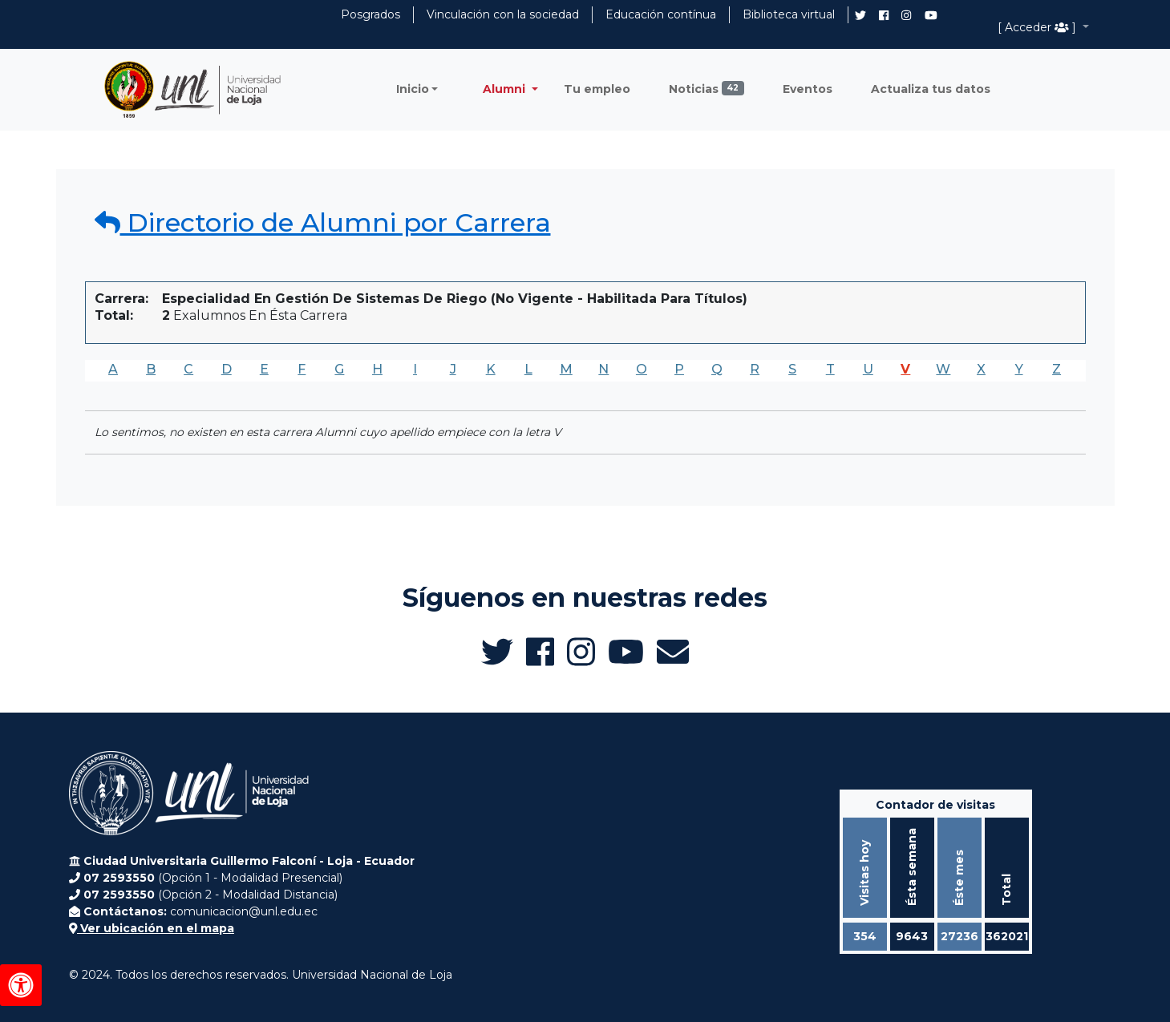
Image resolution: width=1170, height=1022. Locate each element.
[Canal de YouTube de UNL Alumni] (931, 15)
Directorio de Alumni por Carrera (323, 222)
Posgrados (370, 14)
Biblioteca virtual (789, 14)
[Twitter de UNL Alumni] (860, 16)
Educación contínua (660, 14)
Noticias (707, 88)
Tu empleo (597, 89)
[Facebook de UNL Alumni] (883, 15)
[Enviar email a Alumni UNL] (672, 651)
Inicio (412, 89)
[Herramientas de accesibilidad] (21, 985)
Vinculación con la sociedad (503, 14)
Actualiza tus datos (930, 89)
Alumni (505, 89)
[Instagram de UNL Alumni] (906, 15)
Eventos (807, 89)
